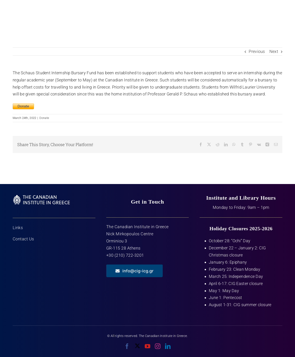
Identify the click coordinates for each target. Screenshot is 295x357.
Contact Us (23, 238)
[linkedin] (168, 346)
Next (273, 51)
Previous (257, 51)
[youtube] (147, 346)
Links (18, 227)
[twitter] (137, 346)
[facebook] (127, 346)
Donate (44, 118)
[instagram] (157, 346)
